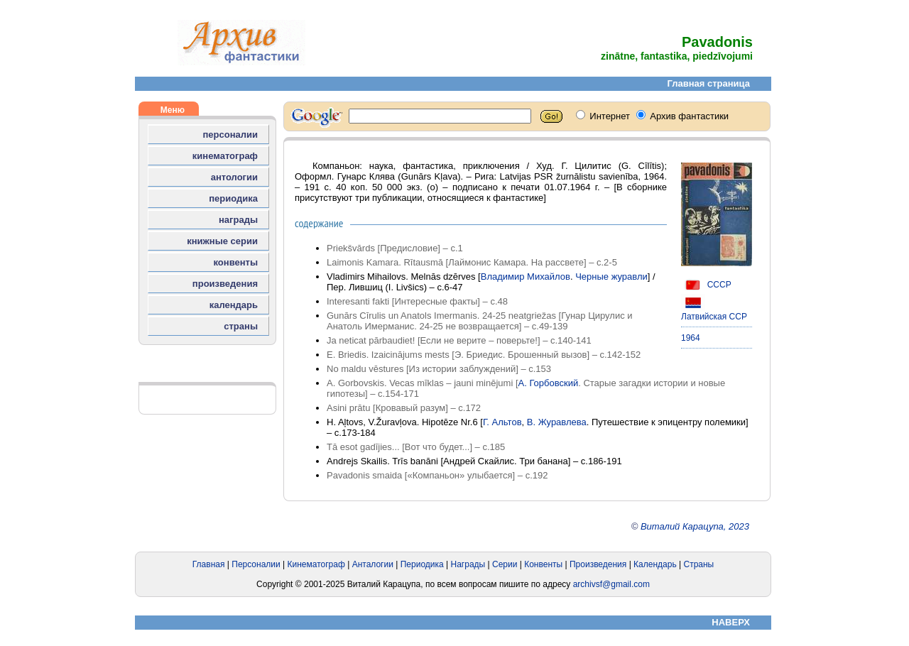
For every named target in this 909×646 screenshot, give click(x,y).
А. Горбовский (548, 383)
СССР (706, 285)
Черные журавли (611, 276)
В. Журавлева (557, 422)
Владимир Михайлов (525, 276)
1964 (690, 338)
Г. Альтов (502, 422)
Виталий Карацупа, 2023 (695, 526)
